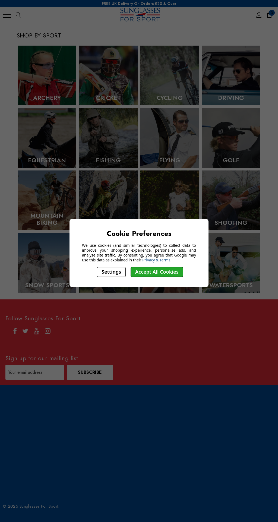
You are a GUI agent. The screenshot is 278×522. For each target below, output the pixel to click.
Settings (111, 271)
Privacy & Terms (156, 259)
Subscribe (90, 372)
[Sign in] (258, 14)
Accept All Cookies (157, 271)
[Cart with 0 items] (269, 14)
